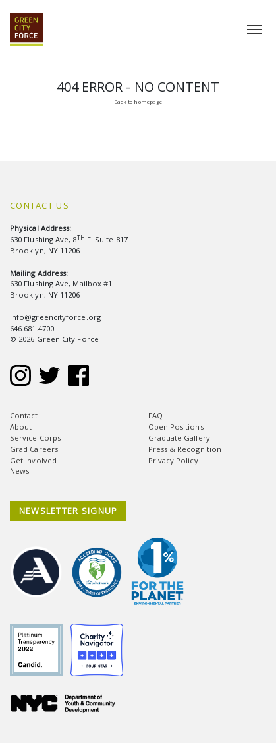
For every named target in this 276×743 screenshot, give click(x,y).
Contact (24, 415)
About (21, 427)
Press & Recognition (185, 449)
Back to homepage (138, 101)
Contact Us (39, 205)
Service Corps (35, 438)
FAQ (155, 415)
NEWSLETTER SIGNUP (68, 511)
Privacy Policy (173, 460)
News (19, 471)
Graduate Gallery (179, 438)
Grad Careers (34, 449)
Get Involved (33, 460)
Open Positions (176, 427)
